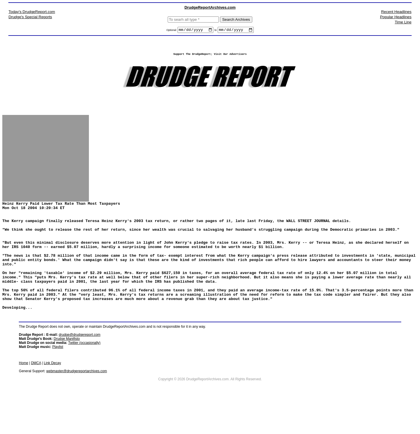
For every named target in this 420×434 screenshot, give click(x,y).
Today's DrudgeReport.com (32, 12)
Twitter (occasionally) (84, 375)
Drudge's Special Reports (30, 17)
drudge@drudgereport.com (79, 367)
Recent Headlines (396, 12)
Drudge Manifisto (67, 371)
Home (23, 395)
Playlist (57, 379)
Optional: (172, 30)
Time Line (403, 22)
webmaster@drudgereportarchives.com (76, 403)
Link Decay (52, 395)
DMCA (36, 395)
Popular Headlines (395, 17)
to (215, 30)
